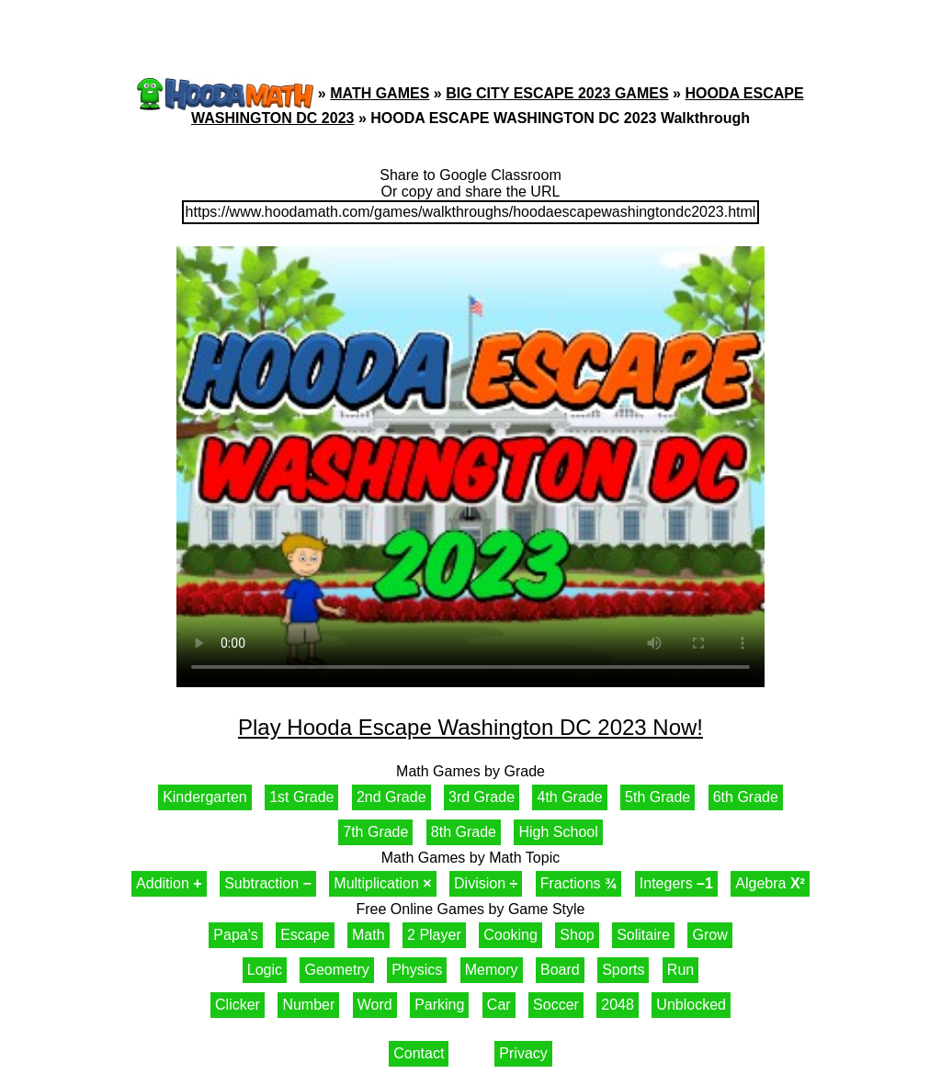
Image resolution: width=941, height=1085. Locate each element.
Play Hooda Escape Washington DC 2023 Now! (470, 727)
